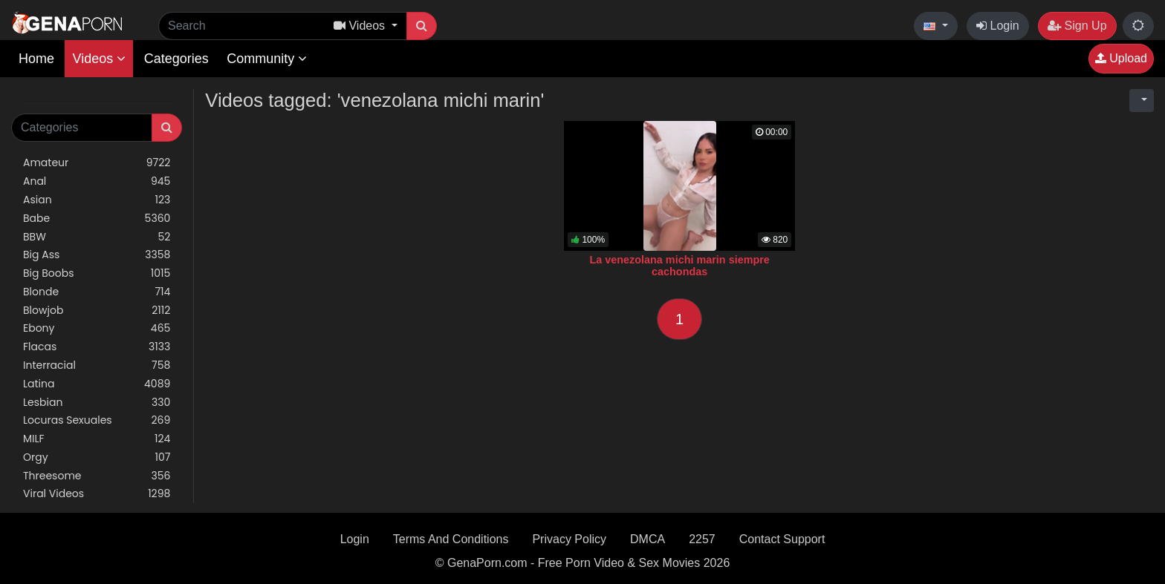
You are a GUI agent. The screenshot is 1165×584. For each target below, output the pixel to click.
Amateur (96, 163)
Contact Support (782, 539)
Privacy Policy (569, 539)
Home (36, 58)
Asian (96, 200)
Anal (96, 181)
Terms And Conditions (451, 539)
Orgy (96, 457)
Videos (99, 58)
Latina (96, 384)
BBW (96, 237)
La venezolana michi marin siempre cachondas (679, 266)
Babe (96, 218)
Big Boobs (96, 273)
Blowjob (96, 310)
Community (267, 58)
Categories (176, 58)
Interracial (96, 365)
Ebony (96, 328)
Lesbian (96, 402)
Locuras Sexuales (96, 420)
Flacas (96, 347)
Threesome (96, 476)
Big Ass (96, 255)
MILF (96, 439)
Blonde (96, 292)
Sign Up (1077, 25)
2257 (702, 539)
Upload (1121, 58)
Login (997, 25)
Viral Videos (96, 494)
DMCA (647, 539)
